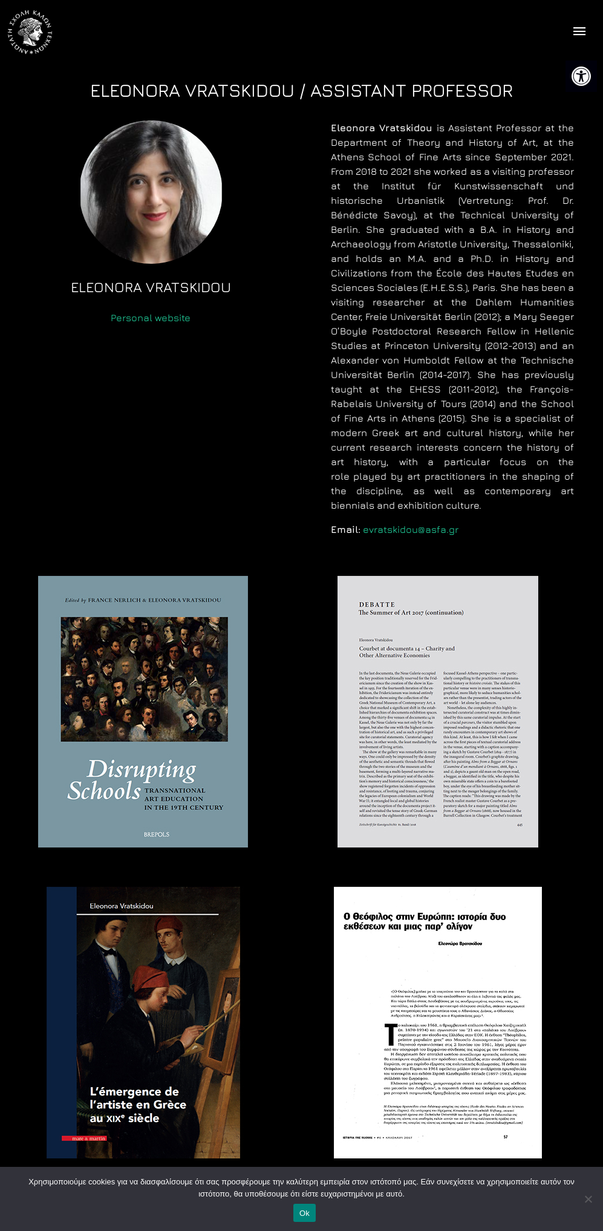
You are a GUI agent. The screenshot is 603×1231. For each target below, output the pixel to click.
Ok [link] (304, 1213)
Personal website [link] (151, 317)
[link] (581, 76)
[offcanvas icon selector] (580, 32)
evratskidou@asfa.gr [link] (410, 529)
